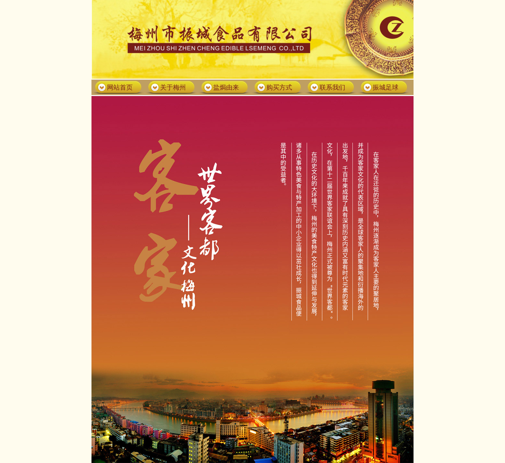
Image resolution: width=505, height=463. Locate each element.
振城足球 (385, 87)
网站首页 (120, 87)
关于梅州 (173, 87)
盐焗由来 (226, 87)
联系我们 (332, 87)
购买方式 (279, 87)
